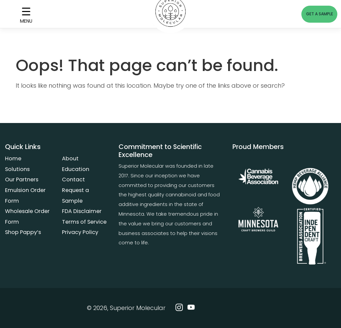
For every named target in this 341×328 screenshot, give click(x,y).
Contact (73, 179)
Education (75, 169)
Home (13, 158)
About (70, 158)
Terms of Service (84, 222)
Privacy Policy (80, 232)
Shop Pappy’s (23, 232)
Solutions (17, 169)
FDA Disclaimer (82, 211)
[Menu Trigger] (26, 14)
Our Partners (21, 179)
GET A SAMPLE (319, 14)
